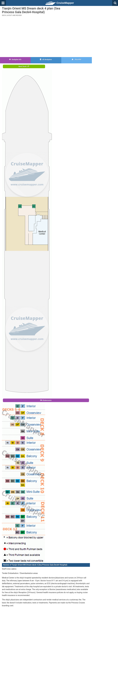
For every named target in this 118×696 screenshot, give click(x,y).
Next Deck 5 (24, 66)
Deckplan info (15, 59)
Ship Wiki (76, 59)
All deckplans (46, 59)
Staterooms (45, 400)
